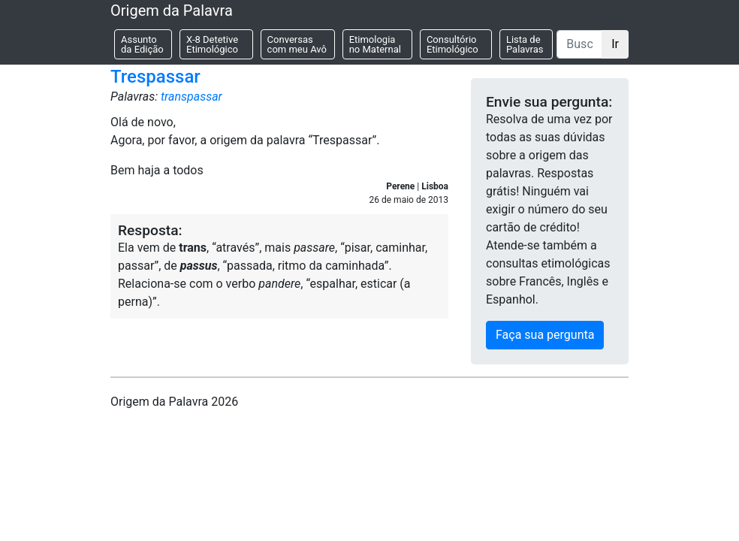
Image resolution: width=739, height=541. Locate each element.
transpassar (191, 96)
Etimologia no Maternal (375, 44)
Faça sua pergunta (545, 335)
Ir (615, 44)
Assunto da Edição (142, 44)
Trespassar (155, 76)
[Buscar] (579, 44)
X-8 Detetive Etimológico (212, 44)
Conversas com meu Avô (297, 44)
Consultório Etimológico (452, 44)
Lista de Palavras (525, 44)
